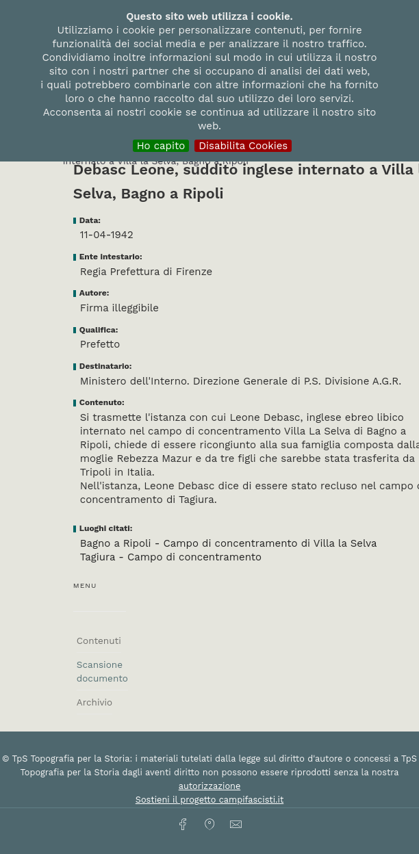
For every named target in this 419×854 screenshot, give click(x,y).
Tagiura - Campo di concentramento (171, 557)
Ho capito (161, 146)
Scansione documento (102, 671)
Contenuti (99, 640)
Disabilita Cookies (243, 146)
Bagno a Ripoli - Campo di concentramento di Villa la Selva (228, 543)
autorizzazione (210, 786)
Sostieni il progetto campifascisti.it (209, 799)
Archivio (94, 702)
